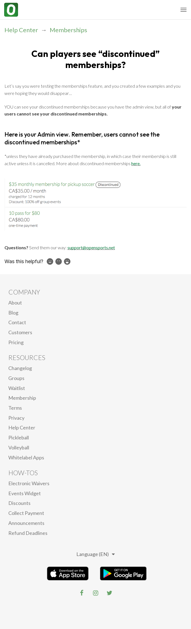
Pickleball (18, 437)
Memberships (68, 30)
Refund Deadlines (27, 533)
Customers (20, 332)
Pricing (16, 342)
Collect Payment (26, 513)
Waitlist (16, 388)
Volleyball (18, 447)
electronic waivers (28, 483)
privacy (16, 418)
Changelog (20, 368)
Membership (22, 398)
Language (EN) (95, 554)
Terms (15, 408)
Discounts (19, 503)
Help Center (21, 30)
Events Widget (24, 493)
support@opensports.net (91, 247)
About (15, 303)
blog (13, 313)
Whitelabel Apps (26, 457)
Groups (16, 378)
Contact (17, 322)
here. (135, 163)
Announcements (26, 523)
